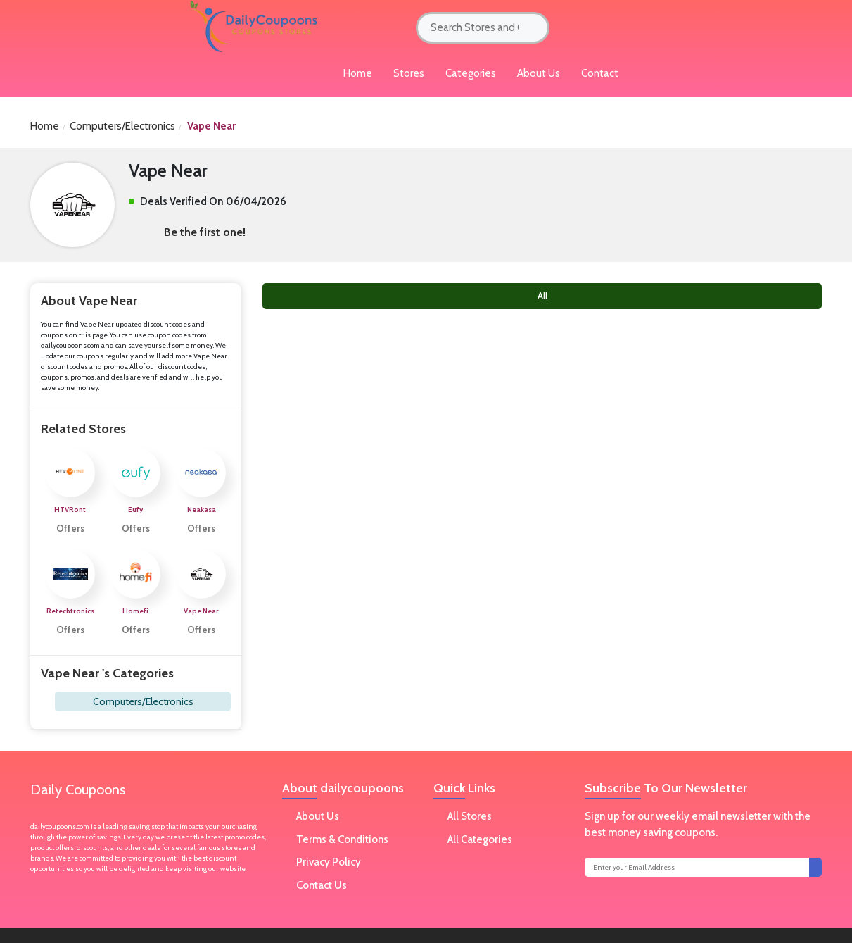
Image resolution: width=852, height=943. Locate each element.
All (542, 295)
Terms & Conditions (342, 839)
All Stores (469, 816)
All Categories (479, 839)
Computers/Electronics (122, 126)
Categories (470, 73)
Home (44, 126)
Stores (408, 73)
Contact (599, 73)
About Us (538, 73)
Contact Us (321, 885)
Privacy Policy (328, 862)
